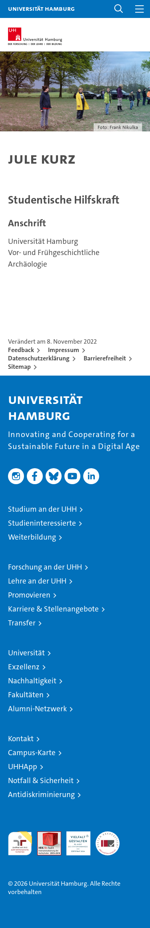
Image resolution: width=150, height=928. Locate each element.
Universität (26, 653)
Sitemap (19, 366)
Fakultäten (26, 695)
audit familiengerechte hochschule (20, 843)
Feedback (21, 350)
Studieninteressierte (42, 523)
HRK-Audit (74, 839)
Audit (44, 835)
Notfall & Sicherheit (41, 781)
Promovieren (29, 595)
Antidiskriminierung (41, 794)
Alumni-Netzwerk (37, 709)
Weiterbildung (32, 537)
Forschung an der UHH (45, 567)
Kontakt (21, 739)
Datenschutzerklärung (39, 358)
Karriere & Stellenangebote (53, 609)
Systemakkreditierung (108, 835)
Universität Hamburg (41, 8)
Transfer (22, 623)
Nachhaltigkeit (32, 681)
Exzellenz (24, 667)
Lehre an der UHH (37, 581)
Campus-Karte (32, 753)
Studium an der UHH (42, 509)
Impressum (63, 350)
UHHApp (22, 767)
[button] (119, 9)
